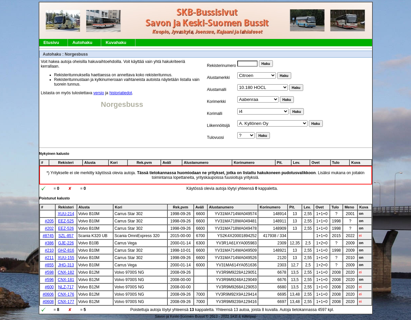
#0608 (48, 301)
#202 (49, 228)
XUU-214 (66, 213)
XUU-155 (66, 257)
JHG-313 (66, 265)
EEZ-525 (66, 221)
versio (99, 93)
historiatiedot (120, 93)
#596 (49, 279)
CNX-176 (66, 294)
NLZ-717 (66, 287)
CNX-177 (66, 301)
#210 (49, 250)
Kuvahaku (115, 42)
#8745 (48, 235)
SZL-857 (66, 235)
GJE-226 (66, 243)
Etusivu (51, 42)
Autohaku (82, 42)
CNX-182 (66, 272)
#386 (49, 243)
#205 (49, 221)
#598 (49, 272)
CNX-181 (66, 279)
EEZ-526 (66, 228)
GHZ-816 (66, 250)
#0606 (48, 294)
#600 (49, 287)
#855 (49, 265)
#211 (49, 257)
